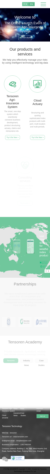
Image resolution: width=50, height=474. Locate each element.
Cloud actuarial (5, 416)
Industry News (23, 407)
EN (31, 4)
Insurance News (17, 414)
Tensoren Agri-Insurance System (5, 410)
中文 (25, 4)
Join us (42, 416)
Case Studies (23, 414)
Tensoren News (16, 407)
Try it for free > (12, 137)
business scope (40, 410)
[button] (20, 37)
